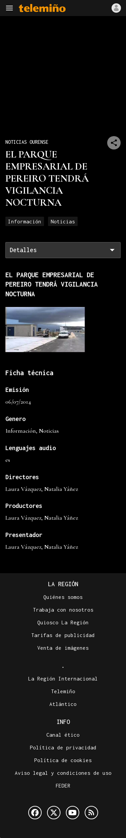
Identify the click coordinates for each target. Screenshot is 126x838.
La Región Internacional (63, 678)
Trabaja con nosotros (63, 610)
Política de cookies (63, 760)
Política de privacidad (63, 747)
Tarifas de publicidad (63, 635)
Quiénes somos (63, 597)
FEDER (63, 785)
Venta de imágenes (63, 648)
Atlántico (63, 704)
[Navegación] (9, 8)
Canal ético (63, 735)
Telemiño (63, 691)
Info (63, 721)
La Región (63, 584)
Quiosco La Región (63, 622)
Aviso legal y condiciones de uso (63, 773)
